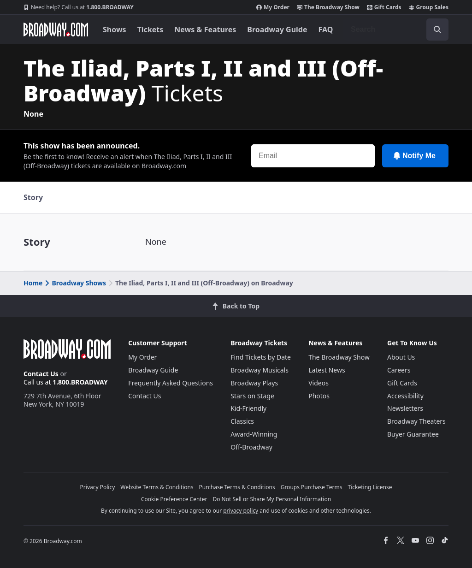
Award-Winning (253, 434)
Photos (319, 395)
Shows (114, 29)
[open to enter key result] (437, 29)
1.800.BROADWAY (79, 7)
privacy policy (240, 511)
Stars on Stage (252, 395)
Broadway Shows (74, 282)
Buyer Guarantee (413, 434)
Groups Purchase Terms (311, 487)
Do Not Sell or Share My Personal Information (271, 499)
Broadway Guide (277, 29)
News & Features (205, 29)
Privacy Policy (97, 487)
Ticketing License (370, 487)
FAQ (326, 29)
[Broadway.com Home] (56, 29)
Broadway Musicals (259, 370)
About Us (401, 357)
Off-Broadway (251, 447)
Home (33, 282)
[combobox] (395, 29)
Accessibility (405, 395)
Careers (398, 370)
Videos (318, 383)
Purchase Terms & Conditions (237, 487)
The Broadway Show (328, 7)
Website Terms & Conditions (156, 487)
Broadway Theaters (416, 421)
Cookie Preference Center (174, 499)
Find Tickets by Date (260, 357)
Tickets (150, 29)
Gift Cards (384, 7)
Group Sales (428, 7)
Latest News (326, 370)
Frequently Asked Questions (170, 383)
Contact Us (41, 373)
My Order (272, 7)
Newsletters (405, 408)
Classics (242, 421)
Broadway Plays (254, 383)
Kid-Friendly (248, 408)
